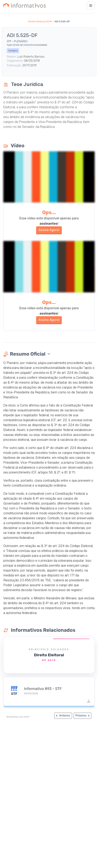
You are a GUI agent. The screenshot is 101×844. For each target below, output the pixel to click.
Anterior (63, 715)
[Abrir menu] (91, 5)
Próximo (83, 715)
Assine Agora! (49, 230)
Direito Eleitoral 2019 (40, 21)
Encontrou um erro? (18, 716)
